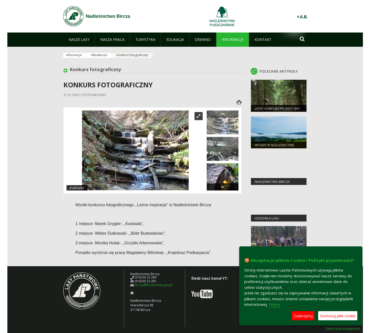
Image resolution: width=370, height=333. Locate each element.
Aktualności (99, 55)
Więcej (274, 304)
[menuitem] (79, 40)
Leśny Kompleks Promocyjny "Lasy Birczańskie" (277, 110)
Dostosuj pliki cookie (338, 315)
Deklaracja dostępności (343, 328)
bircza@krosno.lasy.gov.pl (153, 285)
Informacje (74, 55)
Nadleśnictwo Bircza (272, 182)
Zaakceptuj (303, 315)
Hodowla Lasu (267, 218)
